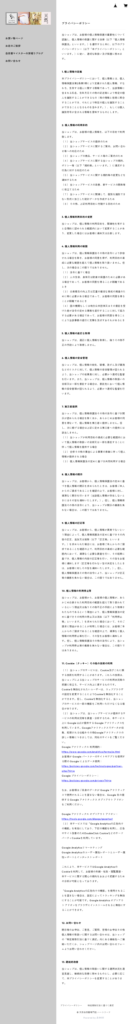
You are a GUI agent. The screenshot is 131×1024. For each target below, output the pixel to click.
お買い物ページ (14, 38)
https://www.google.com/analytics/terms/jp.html (91, 751)
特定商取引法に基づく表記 (101, 1005)
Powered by (93, 1017)
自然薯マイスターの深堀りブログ (24, 53)
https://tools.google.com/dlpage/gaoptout (87, 818)
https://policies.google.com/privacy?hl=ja (86, 780)
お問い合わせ (13, 60)
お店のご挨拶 (13, 45)
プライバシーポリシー (71, 1005)
